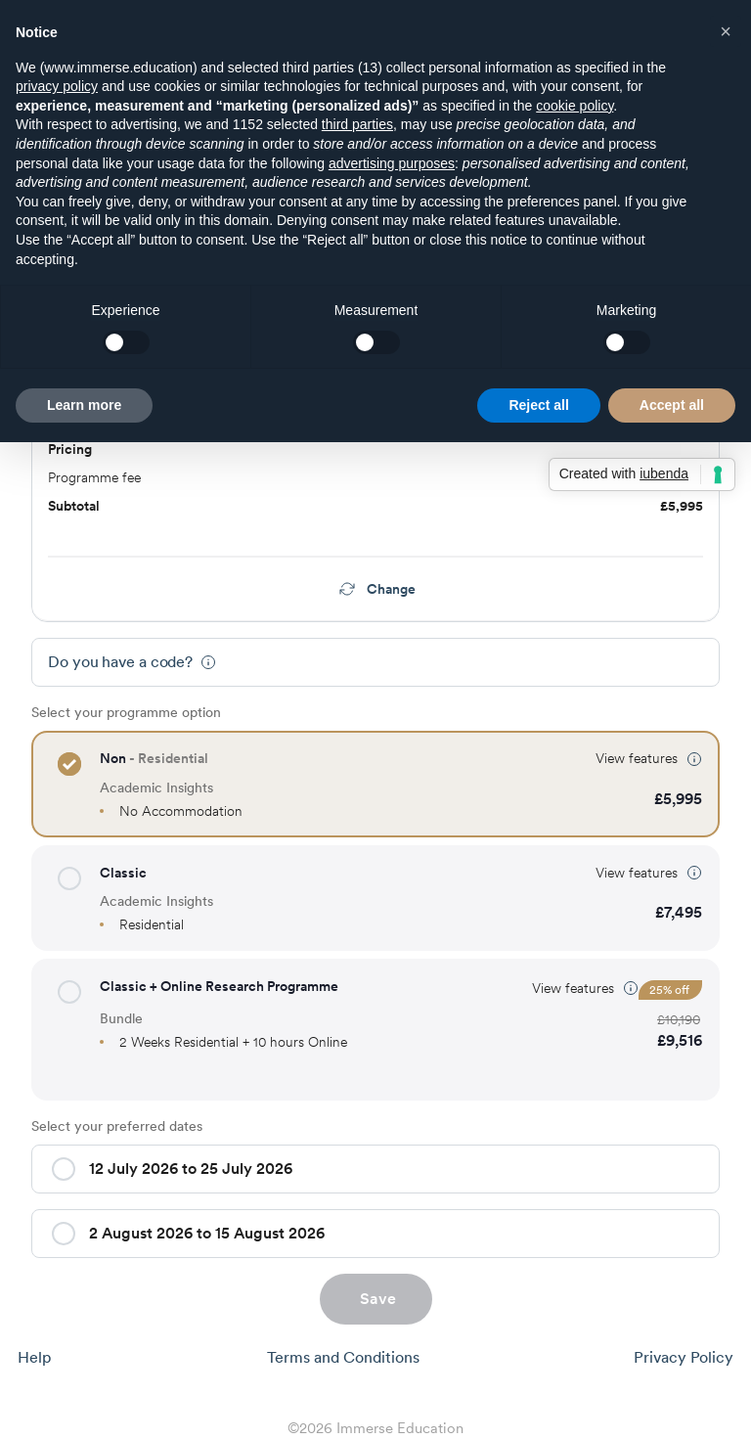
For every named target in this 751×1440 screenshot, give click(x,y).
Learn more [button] (84, 405)
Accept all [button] (672, 405)
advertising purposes (392, 163)
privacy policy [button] (57, 86)
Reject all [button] (538, 405)
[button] (69, 764)
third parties (357, 124)
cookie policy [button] (574, 105)
